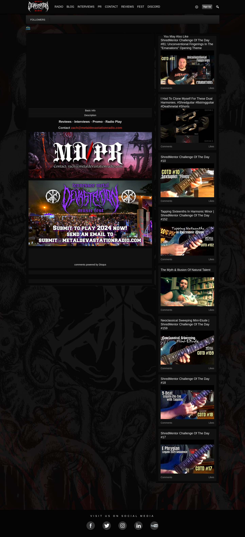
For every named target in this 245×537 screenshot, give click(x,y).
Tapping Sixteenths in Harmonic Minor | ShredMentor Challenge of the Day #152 (187, 215)
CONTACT (111, 6)
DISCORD (154, 6)
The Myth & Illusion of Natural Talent (185, 270)
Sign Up (207, 7)
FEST (140, 6)
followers (37, 19)
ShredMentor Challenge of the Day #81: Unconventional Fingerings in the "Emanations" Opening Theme (187, 44)
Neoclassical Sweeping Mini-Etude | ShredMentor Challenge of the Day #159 (185, 324)
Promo (98, 121)
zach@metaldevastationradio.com (96, 127)
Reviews (65, 121)
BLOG (70, 6)
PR (100, 6)
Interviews (82, 121)
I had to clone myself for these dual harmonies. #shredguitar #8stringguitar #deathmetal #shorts (187, 102)
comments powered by (90, 264)
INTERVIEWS (86, 6)
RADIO (59, 6)
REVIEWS (127, 6)
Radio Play (113, 121)
